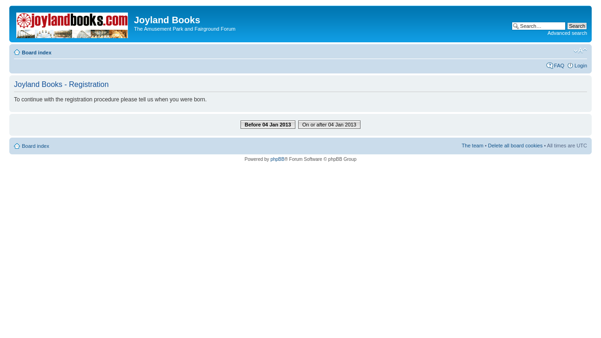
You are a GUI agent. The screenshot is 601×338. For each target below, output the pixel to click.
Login (580, 65)
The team (472, 145)
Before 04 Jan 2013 (268, 124)
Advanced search (567, 33)
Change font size (580, 50)
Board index (37, 52)
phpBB (277, 159)
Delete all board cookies (515, 145)
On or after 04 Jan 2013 (329, 124)
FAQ (559, 65)
